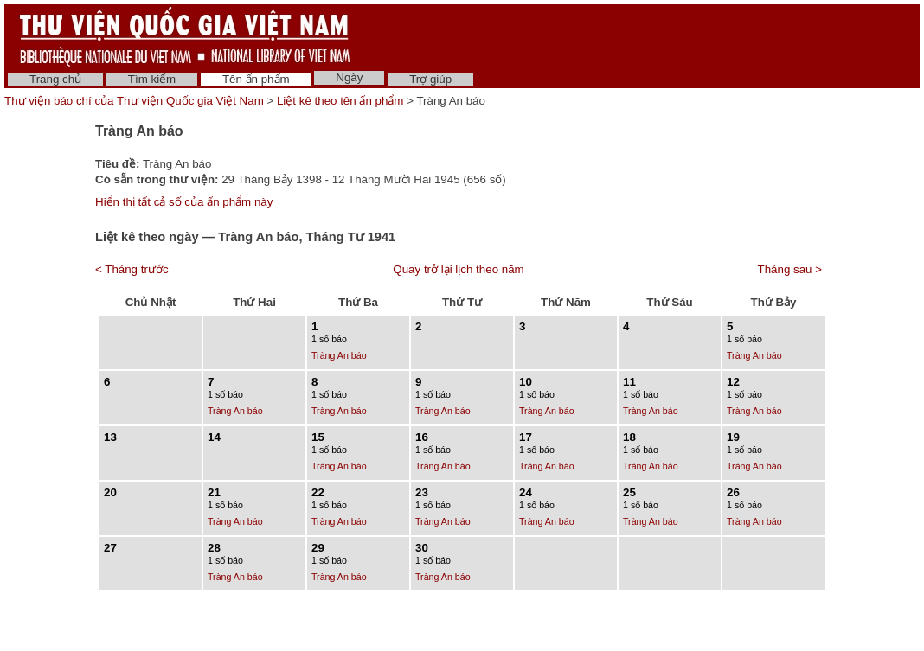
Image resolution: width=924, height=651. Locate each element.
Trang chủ (55, 79)
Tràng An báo (339, 355)
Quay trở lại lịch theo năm (458, 269)
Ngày (349, 77)
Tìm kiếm (152, 79)
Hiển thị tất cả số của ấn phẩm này (184, 201)
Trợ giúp (430, 79)
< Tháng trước (132, 269)
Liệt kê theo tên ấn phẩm (340, 100)
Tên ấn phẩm (256, 79)
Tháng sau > (790, 269)
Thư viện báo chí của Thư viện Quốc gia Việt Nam (134, 100)
